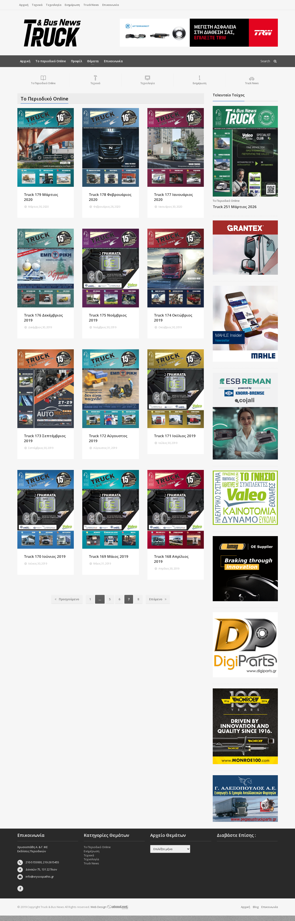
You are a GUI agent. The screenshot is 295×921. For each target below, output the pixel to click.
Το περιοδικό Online (50, 61)
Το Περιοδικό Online (226, 201)
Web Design (109, 912)
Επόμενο (157, 599)
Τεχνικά (37, 5)
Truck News (91, 5)
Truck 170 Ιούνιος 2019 (45, 556)
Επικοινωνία (110, 5)
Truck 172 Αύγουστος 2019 (108, 438)
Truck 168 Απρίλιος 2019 (171, 559)
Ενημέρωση (72, 5)
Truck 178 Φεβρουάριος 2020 (110, 197)
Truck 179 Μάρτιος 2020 (41, 197)
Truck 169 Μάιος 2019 (108, 556)
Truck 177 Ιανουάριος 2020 (173, 197)
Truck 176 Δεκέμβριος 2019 (43, 318)
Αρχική (23, 5)
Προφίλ (76, 61)
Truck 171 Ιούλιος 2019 (175, 435)
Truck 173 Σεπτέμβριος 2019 (45, 438)
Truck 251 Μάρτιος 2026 (235, 206)
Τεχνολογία (53, 5)
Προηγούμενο (67, 599)
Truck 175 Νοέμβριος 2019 (108, 318)
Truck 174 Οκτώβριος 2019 (173, 318)
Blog (256, 912)
